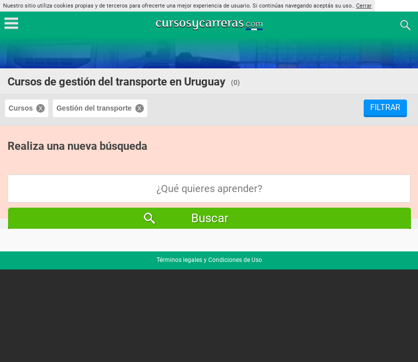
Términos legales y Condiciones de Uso (209, 259)
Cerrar (364, 6)
